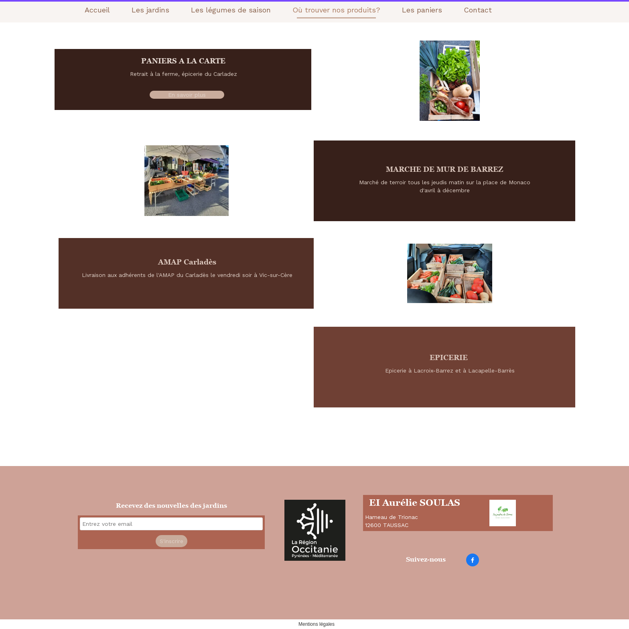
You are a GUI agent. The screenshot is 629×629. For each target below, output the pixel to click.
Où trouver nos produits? (336, 10)
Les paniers (422, 10)
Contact (478, 10)
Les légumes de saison (231, 10)
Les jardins (150, 10)
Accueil (97, 10)
